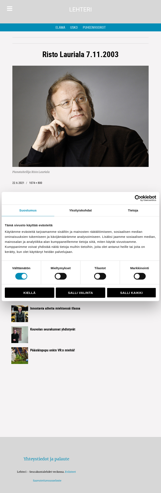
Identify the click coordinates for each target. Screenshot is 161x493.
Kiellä (29, 293)
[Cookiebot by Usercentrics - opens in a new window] (137, 198)
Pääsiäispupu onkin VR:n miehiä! (52, 350)
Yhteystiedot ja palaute (46, 458)
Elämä (60, 27)
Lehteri (80, 9)
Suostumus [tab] (28, 210)
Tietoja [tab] (133, 210)
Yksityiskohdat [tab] (80, 210)
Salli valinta (80, 293)
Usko (74, 27)
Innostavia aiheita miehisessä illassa (55, 308)
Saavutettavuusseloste (46, 480)
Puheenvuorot (94, 27)
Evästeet (70, 471)
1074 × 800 (35, 183)
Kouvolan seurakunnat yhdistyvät (52, 329)
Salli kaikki (131, 293)
